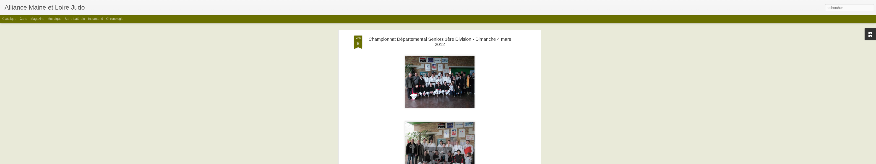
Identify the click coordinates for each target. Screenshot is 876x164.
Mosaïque (54, 18)
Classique (9, 18)
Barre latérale (75, 18)
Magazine (37, 18)
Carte (23, 18)
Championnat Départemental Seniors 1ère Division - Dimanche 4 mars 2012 (440, 42)
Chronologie (114, 18)
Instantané (95, 18)
